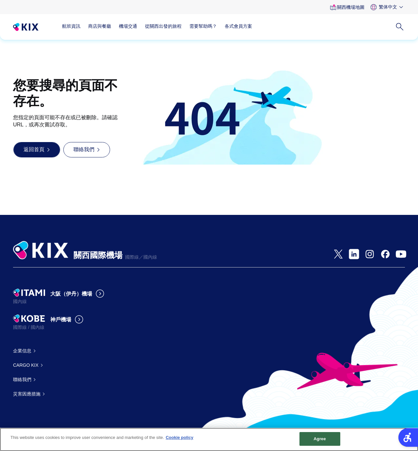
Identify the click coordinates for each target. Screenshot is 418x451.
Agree (320, 439)
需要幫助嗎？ (203, 26)
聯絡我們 (22, 379)
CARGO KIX (26, 365)
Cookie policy (179, 437)
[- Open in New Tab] (338, 254)
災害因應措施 (26, 393)
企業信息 (22, 350)
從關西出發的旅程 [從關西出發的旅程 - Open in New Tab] (163, 26)
